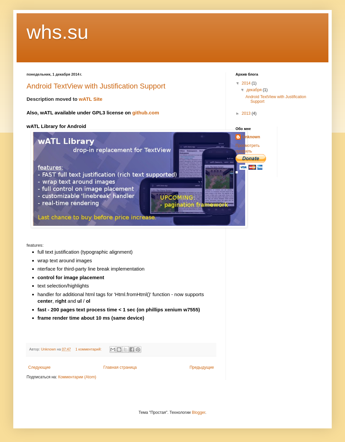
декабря (254, 90)
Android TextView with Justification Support (96, 86)
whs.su (58, 32)
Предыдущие (201, 367)
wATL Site (91, 99)
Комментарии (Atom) (77, 377)
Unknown (251, 137)
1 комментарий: (89, 349)
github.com (146, 112)
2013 (247, 113)
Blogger (198, 412)
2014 (247, 83)
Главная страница (120, 367)
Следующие (39, 367)
